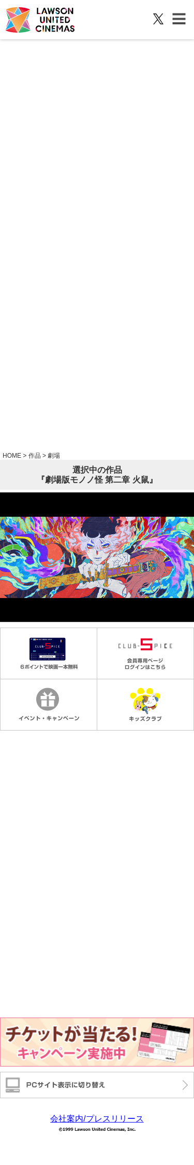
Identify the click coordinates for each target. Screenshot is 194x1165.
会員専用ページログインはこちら (145, 653)
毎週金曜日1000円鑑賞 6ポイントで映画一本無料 (48, 653)
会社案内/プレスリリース (96, 1118)
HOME (12, 455)
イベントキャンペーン (48, 704)
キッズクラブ (145, 704)
